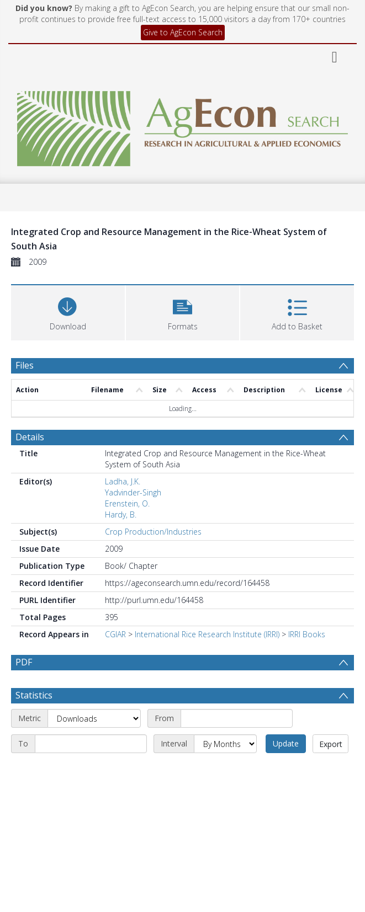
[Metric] (94, 718)
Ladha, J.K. (122, 481)
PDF (23, 662)
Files (24, 365)
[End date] (91, 743)
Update (286, 743)
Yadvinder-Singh (133, 492)
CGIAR (115, 634)
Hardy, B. (120, 514)
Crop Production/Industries (153, 531)
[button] (183, 311)
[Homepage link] (182, 125)
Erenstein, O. (127, 503)
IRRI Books (306, 634)
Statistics (33, 695)
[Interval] (225, 743)
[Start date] (237, 718)
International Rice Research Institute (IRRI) (207, 634)
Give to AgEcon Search (183, 32)
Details (29, 437)
